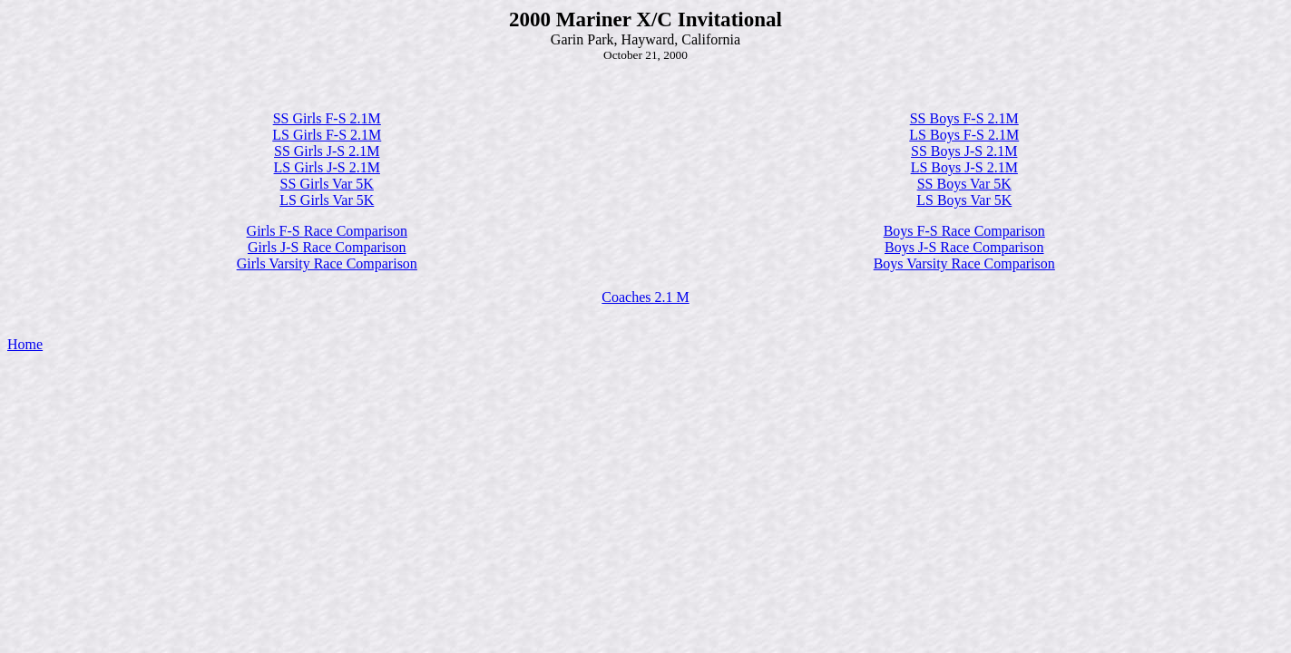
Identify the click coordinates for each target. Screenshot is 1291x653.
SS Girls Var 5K (327, 183)
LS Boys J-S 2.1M (964, 167)
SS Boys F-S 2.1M (964, 118)
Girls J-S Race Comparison (327, 247)
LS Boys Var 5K (964, 200)
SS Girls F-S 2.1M (327, 118)
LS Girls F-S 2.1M (326, 134)
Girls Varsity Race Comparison (327, 263)
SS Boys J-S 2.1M (964, 151)
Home (25, 344)
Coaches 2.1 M (645, 297)
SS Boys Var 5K (964, 183)
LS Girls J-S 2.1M (327, 167)
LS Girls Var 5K (326, 200)
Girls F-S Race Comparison (327, 231)
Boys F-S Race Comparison (964, 231)
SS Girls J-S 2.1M (326, 151)
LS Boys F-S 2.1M (964, 134)
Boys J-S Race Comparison (964, 247)
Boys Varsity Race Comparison (964, 263)
